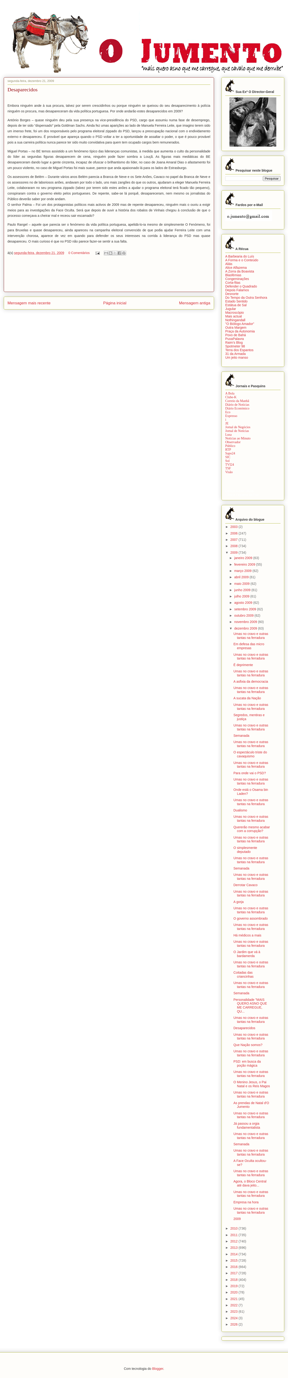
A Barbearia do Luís (239, 256)
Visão (229, 472)
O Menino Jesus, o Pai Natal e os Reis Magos (251, 1084)
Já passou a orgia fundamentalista (246, 1125)
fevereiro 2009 (245, 564)
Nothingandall (235, 320)
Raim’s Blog (234, 342)
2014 (234, 1254)
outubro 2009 (244, 615)
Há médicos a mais (247, 935)
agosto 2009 (243, 602)
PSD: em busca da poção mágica (247, 1063)
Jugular (230, 309)
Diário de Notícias (237, 404)
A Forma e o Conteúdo (241, 260)
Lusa (228, 434)
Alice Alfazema (236, 267)
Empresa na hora (245, 1202)
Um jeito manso (236, 357)
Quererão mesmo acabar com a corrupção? (251, 829)
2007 (234, 540)
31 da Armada (235, 354)
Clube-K (230, 397)
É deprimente (243, 665)
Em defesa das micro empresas (248, 646)
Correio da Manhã (237, 401)
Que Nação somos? (247, 1045)
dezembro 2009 (246, 628)
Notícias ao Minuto (238, 438)
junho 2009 (242, 590)
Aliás (228, 264)
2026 (234, 1324)
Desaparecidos (244, 1028)
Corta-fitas (232, 282)
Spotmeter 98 (235, 346)
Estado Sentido (236, 301)
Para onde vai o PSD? (249, 773)
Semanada (241, 735)
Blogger (157, 1369)
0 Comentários (79, 253)
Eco (227, 412)
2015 (234, 1260)
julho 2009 (242, 596)
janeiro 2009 (243, 558)
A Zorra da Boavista (239, 271)
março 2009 (243, 571)
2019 (234, 1286)
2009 (234, 552)
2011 (234, 1235)
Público (230, 446)
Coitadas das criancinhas (243, 974)
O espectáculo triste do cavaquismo (250, 754)
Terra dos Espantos (239, 350)
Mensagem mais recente (29, 303)
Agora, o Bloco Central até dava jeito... (249, 1183)
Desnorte (232, 294)
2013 (234, 1247)
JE (227, 423)
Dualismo (240, 810)
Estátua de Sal (236, 305)
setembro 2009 (245, 609)
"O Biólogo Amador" (239, 324)
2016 (234, 1267)
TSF (228, 468)
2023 (234, 1311)
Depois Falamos (237, 290)
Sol (227, 461)
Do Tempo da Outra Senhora (246, 297)
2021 (234, 1299)
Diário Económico (237, 408)
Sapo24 (230, 453)
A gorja (238, 902)
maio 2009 (242, 584)
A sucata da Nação (247, 698)
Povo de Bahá (235, 335)
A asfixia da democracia (250, 681)
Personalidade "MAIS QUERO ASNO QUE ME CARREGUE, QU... (250, 1005)
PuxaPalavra (234, 339)
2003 (234, 527)
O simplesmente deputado (245, 850)
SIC (227, 457)
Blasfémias (233, 275)
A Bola (229, 393)
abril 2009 (241, 577)
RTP (228, 449)
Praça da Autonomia (240, 331)
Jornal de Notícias (237, 431)
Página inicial (114, 303)
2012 (234, 1241)
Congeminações (237, 279)
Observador (232, 442)
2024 (234, 1318)
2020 (234, 1292)
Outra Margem (235, 327)
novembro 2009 (246, 622)
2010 (234, 1228)
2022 (234, 1305)
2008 (234, 546)
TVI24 (229, 464)
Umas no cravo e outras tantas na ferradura (250, 636)
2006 (234, 533)
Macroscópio (234, 312)
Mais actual (233, 316)
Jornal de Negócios (237, 427)
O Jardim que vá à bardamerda (246, 954)
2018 (234, 1280)
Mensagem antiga (194, 303)
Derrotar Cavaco (245, 885)
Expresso (231, 416)
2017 (234, 1273)
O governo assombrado (250, 918)
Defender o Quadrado (241, 286)
